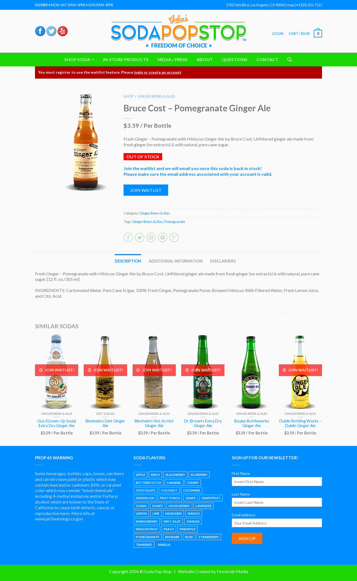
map (290, 5)
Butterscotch (148, 482)
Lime (156, 513)
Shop (129, 96)
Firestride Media (232, 571)
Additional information (176, 261)
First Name (241, 473)
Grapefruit (210, 498)
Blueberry (199, 474)
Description (128, 261)
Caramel (174, 482)
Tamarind (144, 544)
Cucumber (191, 490)
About (205, 59)
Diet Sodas (105, 413)
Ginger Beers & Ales (156, 96)
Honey (157, 506)
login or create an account (158, 72)
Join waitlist (146, 190)
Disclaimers (223, 261)
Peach (169, 529)
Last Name (241, 494)
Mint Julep (172, 521)
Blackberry (175, 474)
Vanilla (164, 544)
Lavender (203, 506)
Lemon (141, 513)
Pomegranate (174, 221)
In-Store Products (125, 59)
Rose (189, 537)
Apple (140, 474)
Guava (141, 506)
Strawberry (209, 537)
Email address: (244, 515)
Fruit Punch (170, 498)
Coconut (169, 490)
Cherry (193, 482)
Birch (155, 474)
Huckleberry (179, 506)
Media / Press (172, 59)
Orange (193, 521)
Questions (234, 59)
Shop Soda (77, 59)
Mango (194, 513)
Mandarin (173, 513)
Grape (191, 498)
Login (277, 33)
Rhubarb (172, 537)
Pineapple (187, 529)
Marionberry (147, 521)
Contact (267, 59)
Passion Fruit (147, 529)
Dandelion (145, 498)
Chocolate (145, 490)
